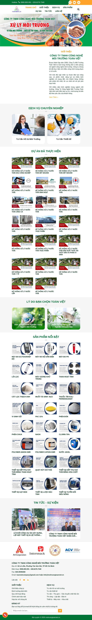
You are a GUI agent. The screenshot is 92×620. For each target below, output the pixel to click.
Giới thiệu (44, 7)
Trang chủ (30, 7)
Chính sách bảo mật (19, 596)
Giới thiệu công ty (18, 588)
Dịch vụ (56, 7)
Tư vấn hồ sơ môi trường (56, 588)
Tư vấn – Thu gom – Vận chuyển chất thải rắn (63, 594)
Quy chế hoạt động (18, 594)
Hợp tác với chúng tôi (19, 599)
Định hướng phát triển (19, 591)
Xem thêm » (53, 97)
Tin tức (48, 11)
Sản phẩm (67, 7)
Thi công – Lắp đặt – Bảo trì (56, 596)
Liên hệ (58, 11)
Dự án (38, 11)
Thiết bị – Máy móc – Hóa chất (57, 599)
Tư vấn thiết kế (52, 591)
